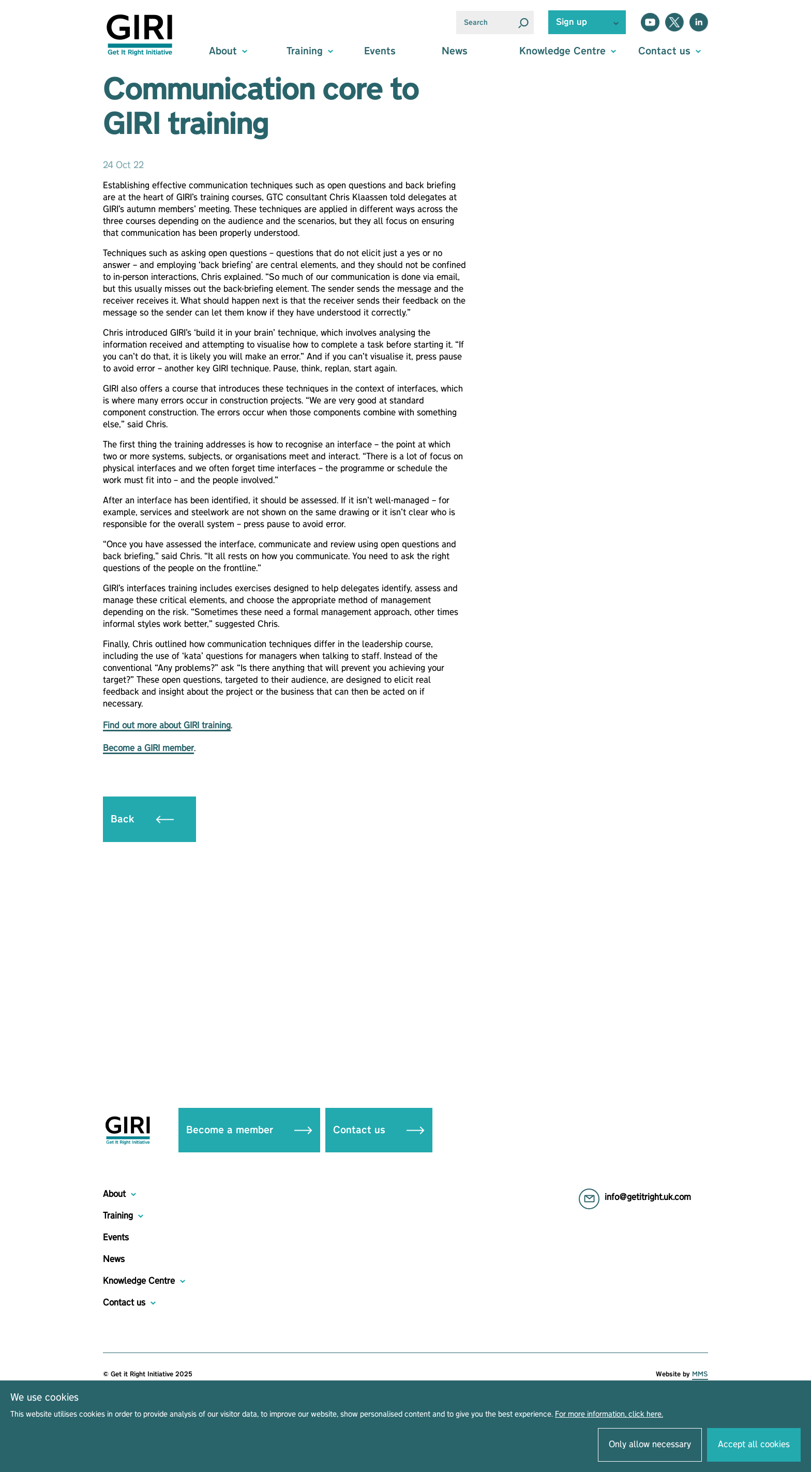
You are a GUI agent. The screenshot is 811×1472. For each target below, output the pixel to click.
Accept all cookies (754, 1444)
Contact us (379, 1130)
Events (380, 51)
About (114, 1194)
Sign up (571, 22)
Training (118, 1216)
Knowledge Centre (139, 1281)
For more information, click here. (609, 1414)
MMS (700, 1374)
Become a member (249, 1130)
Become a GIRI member (148, 748)
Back (142, 819)
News (455, 51)
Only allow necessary (650, 1444)
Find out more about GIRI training (167, 726)
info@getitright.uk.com (648, 1197)
